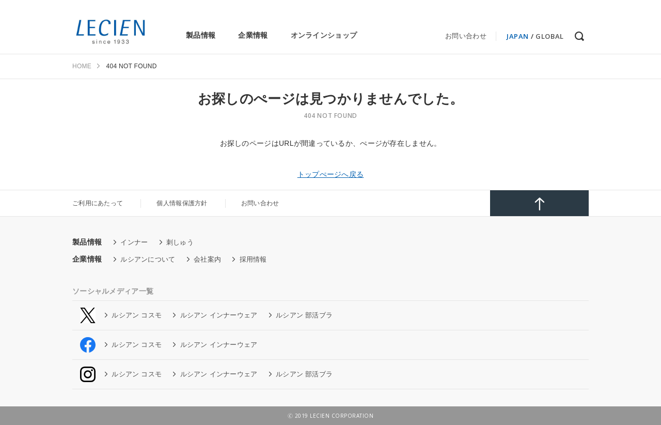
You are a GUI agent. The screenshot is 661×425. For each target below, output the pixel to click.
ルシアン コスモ (137, 315)
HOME (81, 66)
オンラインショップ (324, 35)
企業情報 (252, 35)
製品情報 (200, 35)
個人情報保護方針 (181, 203)
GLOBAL (550, 36)
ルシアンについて (147, 259)
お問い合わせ (465, 36)
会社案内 (207, 259)
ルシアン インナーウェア (219, 315)
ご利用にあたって (97, 203)
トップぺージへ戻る (330, 174)
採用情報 (253, 259)
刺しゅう (180, 242)
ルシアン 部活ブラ (304, 315)
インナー (134, 242)
